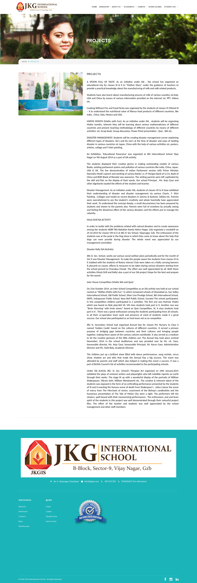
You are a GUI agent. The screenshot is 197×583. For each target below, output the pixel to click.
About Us (22, 506)
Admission (105, 7)
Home (95, 7)
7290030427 (127, 481)
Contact (21, 516)
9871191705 (110, 481)
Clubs (48, 506)
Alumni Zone (51, 521)
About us (117, 7)
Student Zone (51, 516)
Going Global (155, 7)
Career (48, 511)
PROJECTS (94, 74)
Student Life (171, 7)
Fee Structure (23, 526)
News (20, 521)
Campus (142, 7)
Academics (130, 7)
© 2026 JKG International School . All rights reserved (39, 579)
